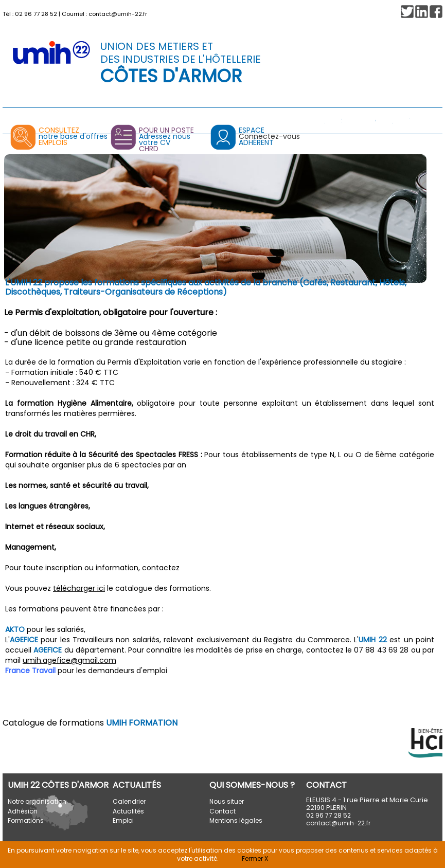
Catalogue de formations (90, 723)
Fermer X (255, 858)
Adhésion (23, 811)
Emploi (123, 820)
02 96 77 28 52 (36, 14)
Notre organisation (37, 801)
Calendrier (129, 801)
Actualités (128, 811)
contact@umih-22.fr (117, 14)
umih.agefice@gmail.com (69, 660)
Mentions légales (235, 820)
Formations (26, 820)
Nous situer (226, 801)
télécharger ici (79, 588)
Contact (222, 811)
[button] (436, 11)
